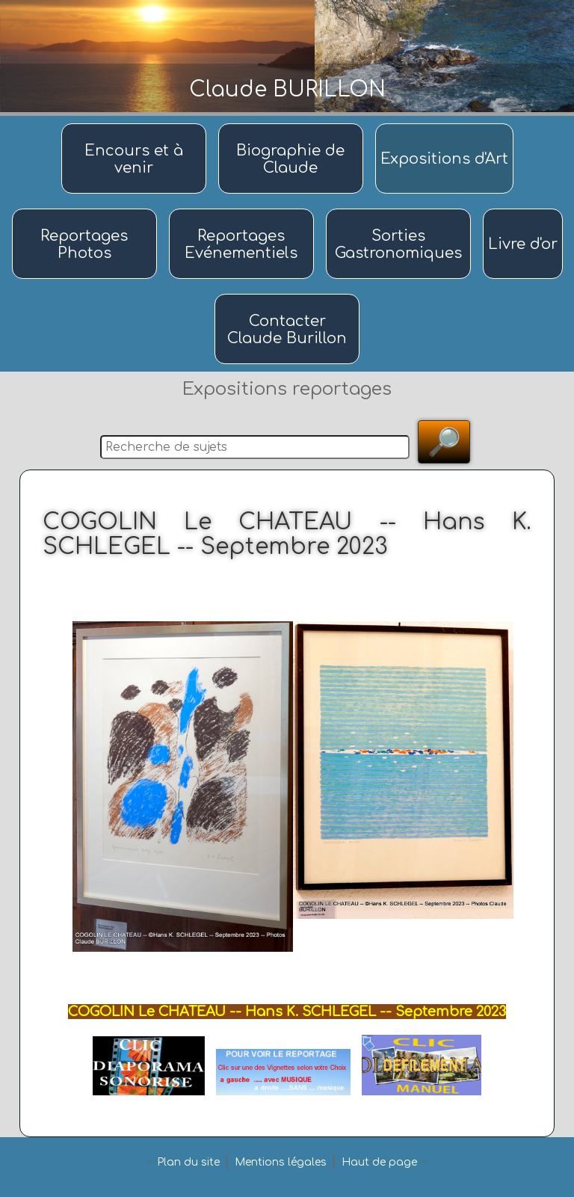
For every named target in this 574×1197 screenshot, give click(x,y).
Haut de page (379, 1162)
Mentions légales (281, 1162)
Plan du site (188, 1162)
